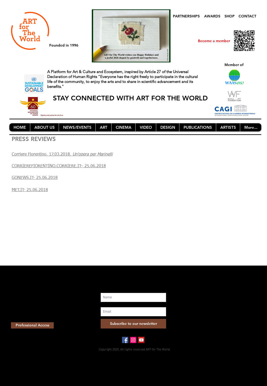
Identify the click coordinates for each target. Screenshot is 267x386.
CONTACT (247, 16)
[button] (44, 127)
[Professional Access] (32, 325)
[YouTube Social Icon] (141, 340)
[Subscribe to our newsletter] (133, 324)
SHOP (229, 16)
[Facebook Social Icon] (125, 340)
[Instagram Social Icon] (133, 340)
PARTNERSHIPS (186, 16)
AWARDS (212, 16)
